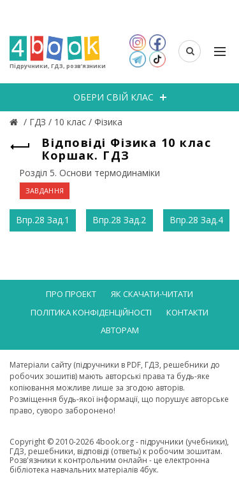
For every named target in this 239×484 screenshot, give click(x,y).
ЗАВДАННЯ (44, 190)
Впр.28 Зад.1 (42, 220)
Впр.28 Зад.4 (196, 220)
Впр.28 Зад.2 (119, 220)
